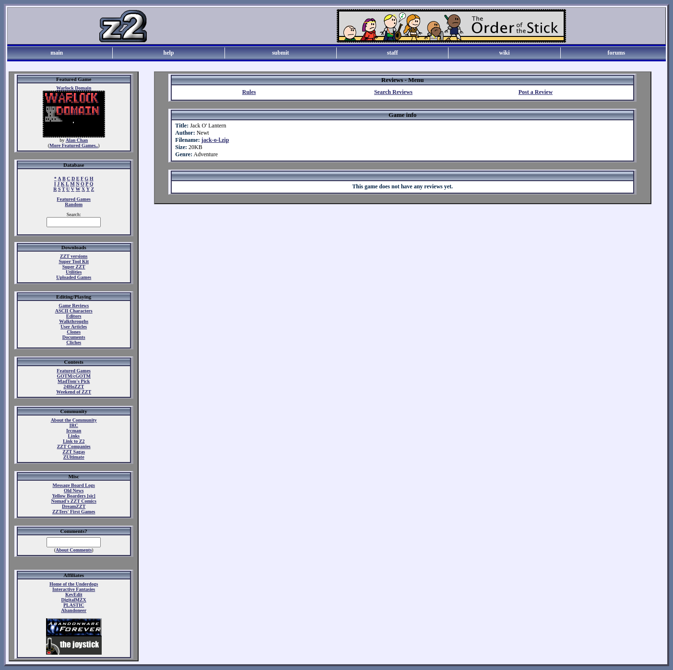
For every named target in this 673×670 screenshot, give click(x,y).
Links (73, 436)
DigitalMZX (73, 599)
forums (616, 52)
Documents (73, 337)
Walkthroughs (73, 321)
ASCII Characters (74, 310)
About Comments (74, 550)
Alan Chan (77, 140)
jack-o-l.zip (215, 140)
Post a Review (536, 92)
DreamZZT (73, 506)
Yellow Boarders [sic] (73, 495)
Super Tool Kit (74, 261)
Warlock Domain (73, 88)
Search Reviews (393, 92)
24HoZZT (73, 386)
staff (392, 52)
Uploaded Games (73, 277)
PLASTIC (73, 605)
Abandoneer (73, 610)
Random (74, 204)
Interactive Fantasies (73, 589)
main (56, 52)
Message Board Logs (74, 485)
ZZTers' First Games (73, 511)
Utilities (74, 272)
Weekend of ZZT (73, 391)
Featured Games (74, 199)
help (168, 52)
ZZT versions (73, 256)
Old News (73, 490)
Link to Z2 (74, 441)
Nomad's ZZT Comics (73, 501)
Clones (74, 332)
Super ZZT (73, 266)
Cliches (73, 342)
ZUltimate (73, 457)
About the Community (74, 420)
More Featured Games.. (73, 145)
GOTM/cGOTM (74, 376)
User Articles (73, 326)
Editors (74, 316)
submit (280, 52)
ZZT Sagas (73, 451)
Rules (249, 92)
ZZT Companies (74, 446)
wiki (504, 52)
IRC (74, 425)
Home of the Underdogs (73, 584)
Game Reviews (74, 305)
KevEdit (74, 594)
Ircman (73, 430)
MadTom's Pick (74, 381)
